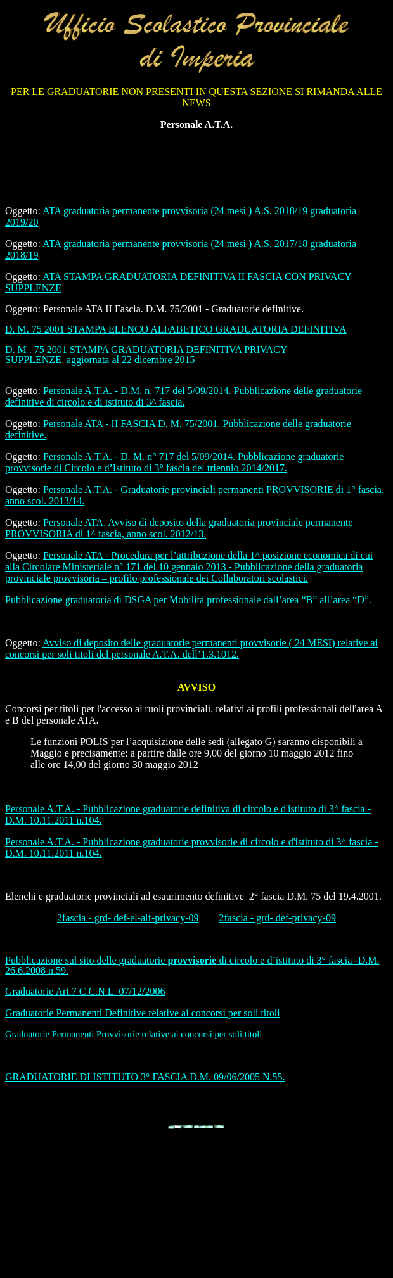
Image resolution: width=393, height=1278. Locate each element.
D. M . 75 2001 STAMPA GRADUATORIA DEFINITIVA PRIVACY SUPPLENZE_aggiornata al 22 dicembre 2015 (146, 354)
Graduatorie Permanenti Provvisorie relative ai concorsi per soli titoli (133, 1034)
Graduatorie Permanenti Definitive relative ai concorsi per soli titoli (142, 1012)
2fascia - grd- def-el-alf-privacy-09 (127, 917)
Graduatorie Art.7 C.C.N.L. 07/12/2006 (85, 991)
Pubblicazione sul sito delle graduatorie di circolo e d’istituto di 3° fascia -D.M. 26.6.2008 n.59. (192, 965)
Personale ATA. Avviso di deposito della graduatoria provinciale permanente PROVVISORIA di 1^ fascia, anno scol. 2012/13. (179, 528)
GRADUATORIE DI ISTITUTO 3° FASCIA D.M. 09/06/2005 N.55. (145, 1076)
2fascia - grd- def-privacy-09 (277, 917)
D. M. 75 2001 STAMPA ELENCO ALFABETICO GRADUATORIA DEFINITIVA (176, 329)
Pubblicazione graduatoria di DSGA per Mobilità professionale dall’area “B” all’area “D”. (188, 599)
